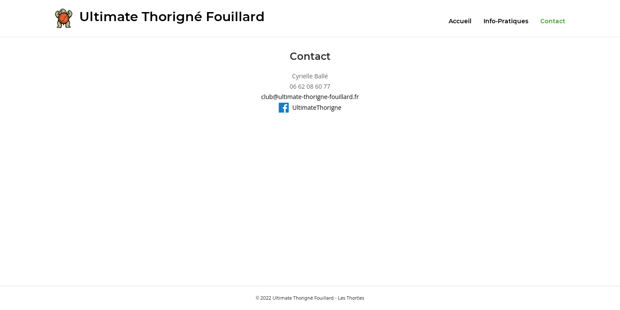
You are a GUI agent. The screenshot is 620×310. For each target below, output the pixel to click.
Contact (552, 21)
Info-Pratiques (506, 21)
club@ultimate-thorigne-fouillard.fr (310, 97)
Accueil (460, 21)
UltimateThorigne (310, 107)
